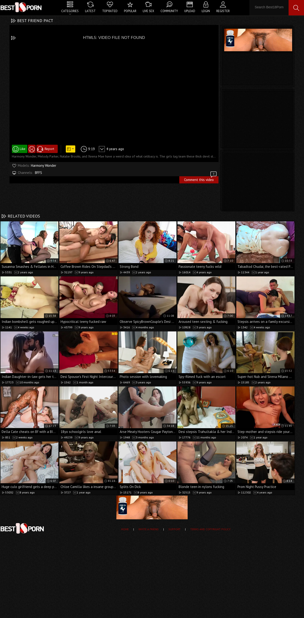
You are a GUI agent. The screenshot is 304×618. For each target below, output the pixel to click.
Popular (130, 11)
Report (49, 149)
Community (169, 11)
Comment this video (200, 179)
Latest (90, 11)
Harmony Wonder (43, 165)
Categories (70, 11)
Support (174, 529)
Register (223, 11)
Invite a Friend (148, 529)
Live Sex (148, 11)
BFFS (38, 172)
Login (206, 11)
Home (125, 529)
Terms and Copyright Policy (210, 529)
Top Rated (110, 11)
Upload (189, 11)
